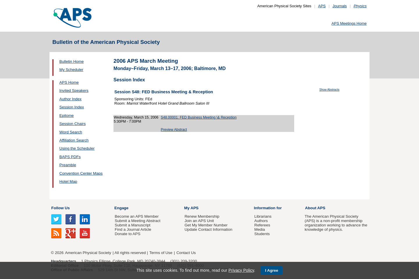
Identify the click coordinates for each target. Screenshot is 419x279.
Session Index (71, 107)
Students (262, 234)
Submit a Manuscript (132, 225)
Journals (340, 6)
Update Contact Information (208, 229)
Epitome (66, 115)
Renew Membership (201, 216)
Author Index (70, 99)
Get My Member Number (206, 225)
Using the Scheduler (77, 148)
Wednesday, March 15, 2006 (136, 117)
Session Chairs (72, 123)
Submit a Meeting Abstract (137, 221)
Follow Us (60, 208)
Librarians (262, 216)
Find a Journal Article (133, 229)
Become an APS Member (137, 216)
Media (259, 229)
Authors (261, 221)
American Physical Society (88, 253)
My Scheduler (71, 69)
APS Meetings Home (349, 23)
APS (322, 6)
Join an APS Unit (199, 221)
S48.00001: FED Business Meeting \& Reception (199, 117)
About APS (315, 208)
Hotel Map (68, 181)
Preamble (67, 165)
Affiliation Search (74, 140)
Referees (262, 225)
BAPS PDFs (70, 157)
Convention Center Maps (81, 173)
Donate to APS (127, 234)
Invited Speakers (73, 90)
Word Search (70, 132)
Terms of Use (160, 253)
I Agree (271, 270)
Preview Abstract (174, 130)
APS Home (69, 82)
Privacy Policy (241, 270)
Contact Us (186, 253)
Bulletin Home (71, 61)
